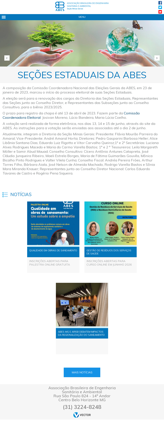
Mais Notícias (82, 372)
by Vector (82, 415)
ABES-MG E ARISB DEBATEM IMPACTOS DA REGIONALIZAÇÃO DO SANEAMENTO (81, 333)
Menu (82, 16)
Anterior (7, 58)
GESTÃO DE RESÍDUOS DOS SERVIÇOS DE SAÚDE (109, 252)
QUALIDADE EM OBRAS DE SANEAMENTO (53, 250)
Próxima (157, 58)
